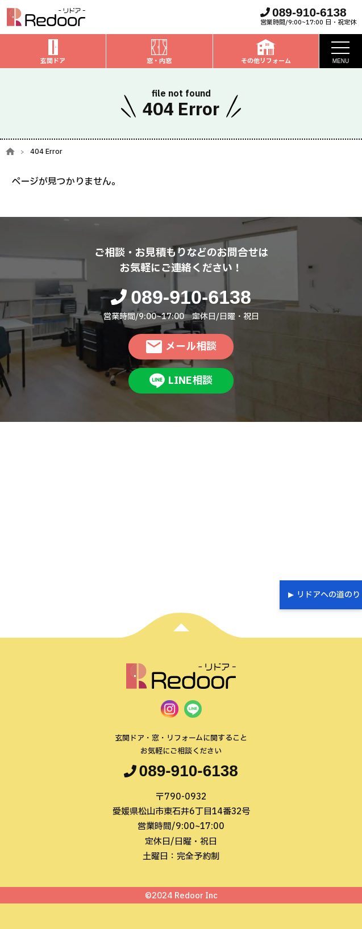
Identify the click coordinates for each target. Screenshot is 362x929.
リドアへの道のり (328, 595)
